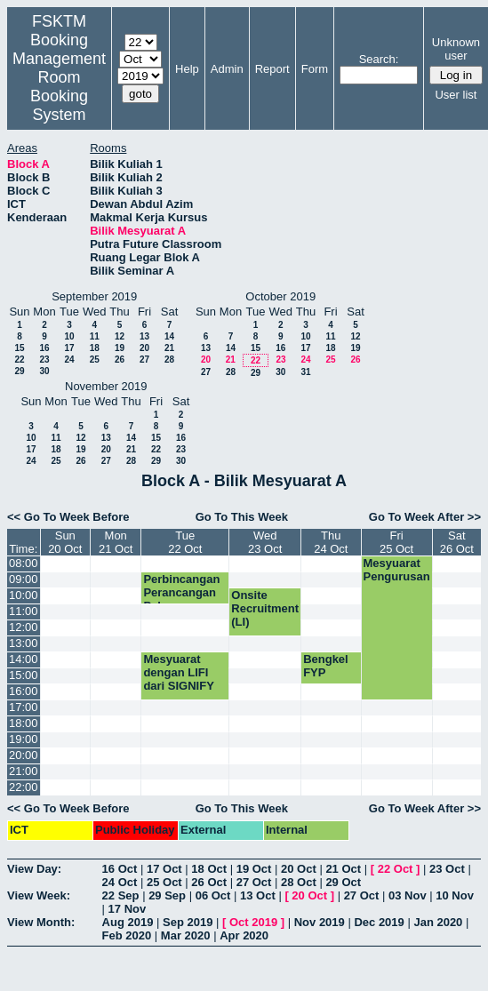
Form (314, 69)
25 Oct (164, 882)
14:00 (23, 659)
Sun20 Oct (65, 542)
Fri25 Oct (396, 542)
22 (19, 359)
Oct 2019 (253, 922)
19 (119, 348)
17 (69, 348)
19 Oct (254, 868)
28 (169, 359)
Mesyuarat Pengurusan (397, 569)
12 (119, 336)
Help (187, 69)
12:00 (23, 627)
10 (69, 336)
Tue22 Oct (185, 542)
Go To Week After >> (425, 516)
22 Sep (121, 895)
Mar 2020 (186, 935)
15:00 (23, 675)
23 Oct (447, 868)
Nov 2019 (319, 922)
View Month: (41, 922)
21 (169, 348)
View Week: (38, 895)
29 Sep (167, 895)
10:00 (23, 595)
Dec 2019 (379, 922)
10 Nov (455, 895)
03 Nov (407, 895)
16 (44, 348)
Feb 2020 (127, 935)
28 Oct (298, 882)
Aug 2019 (128, 922)
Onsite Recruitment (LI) (265, 608)
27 (144, 359)
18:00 (23, 723)
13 (144, 336)
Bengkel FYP (325, 665)
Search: (379, 59)
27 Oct (254, 882)
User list (455, 94)
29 (19, 371)
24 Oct (120, 882)
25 (95, 359)
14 (169, 336)
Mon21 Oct (115, 542)
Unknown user (456, 49)
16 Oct (120, 868)
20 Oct (298, 868)
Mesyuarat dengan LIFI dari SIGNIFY (178, 672)
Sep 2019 (187, 922)
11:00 (23, 611)
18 (95, 348)
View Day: (34, 868)
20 (144, 348)
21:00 (23, 771)
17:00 (23, 707)
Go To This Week (242, 516)
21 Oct (343, 868)
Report (272, 69)
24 (69, 359)
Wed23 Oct (265, 542)
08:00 (23, 563)
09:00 (23, 579)
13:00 (23, 643)
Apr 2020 (244, 935)
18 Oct (209, 868)
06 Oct (213, 895)
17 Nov (127, 908)
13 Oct (258, 895)
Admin (227, 69)
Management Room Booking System (59, 87)
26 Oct (209, 882)
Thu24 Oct (331, 542)
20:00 (23, 755)
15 (19, 348)
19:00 (23, 739)
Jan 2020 (437, 922)
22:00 (23, 787)
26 (119, 359)
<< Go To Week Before (68, 516)
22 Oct (395, 868)
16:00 (23, 691)
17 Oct (164, 868)
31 (305, 372)
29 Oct (343, 882)
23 (44, 359)
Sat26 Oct (457, 542)
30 (44, 371)
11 (95, 336)
